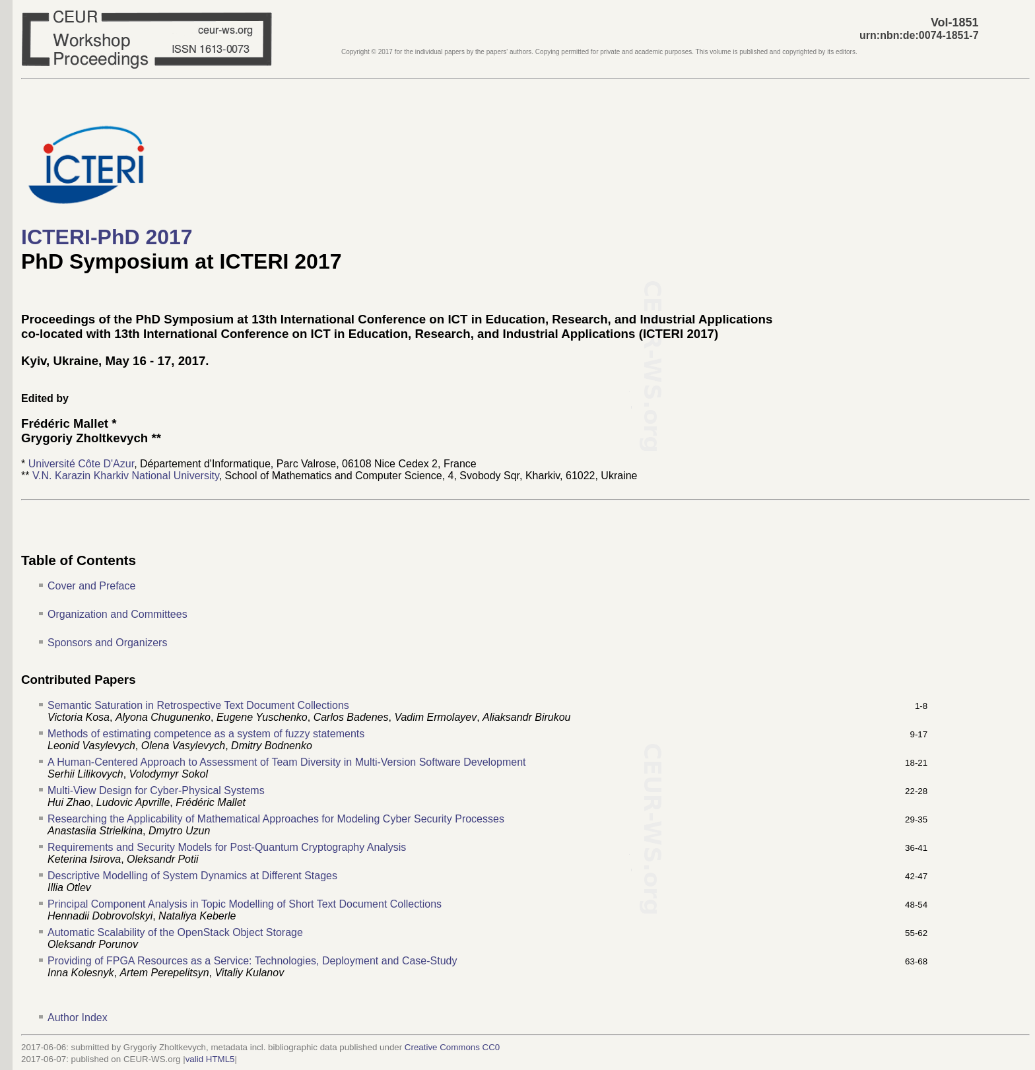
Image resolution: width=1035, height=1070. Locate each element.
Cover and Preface (91, 585)
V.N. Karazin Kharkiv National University (125, 475)
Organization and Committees (117, 614)
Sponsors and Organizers (107, 642)
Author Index (78, 1017)
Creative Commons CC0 (452, 1047)
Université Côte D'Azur (81, 463)
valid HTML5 (210, 1059)
